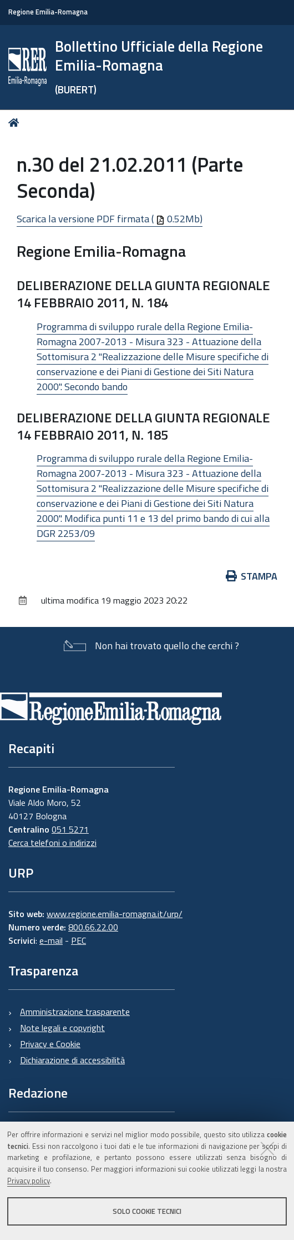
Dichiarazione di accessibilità (72, 1060)
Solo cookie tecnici (147, 1211)
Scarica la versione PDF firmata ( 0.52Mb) (109, 218)
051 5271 (70, 829)
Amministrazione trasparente (75, 1011)
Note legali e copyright (62, 1027)
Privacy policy (28, 1180)
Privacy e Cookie (50, 1043)
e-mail (51, 940)
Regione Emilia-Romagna (48, 12)
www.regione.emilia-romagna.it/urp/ (115, 913)
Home (15, 122)
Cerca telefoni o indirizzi (52, 842)
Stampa (252, 576)
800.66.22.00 (93, 927)
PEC (78, 940)
